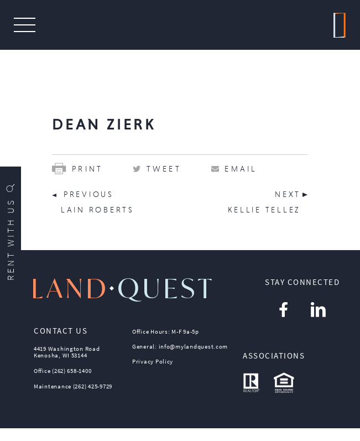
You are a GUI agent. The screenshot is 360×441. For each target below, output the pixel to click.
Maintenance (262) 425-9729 (73, 386)
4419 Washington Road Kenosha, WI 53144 (67, 352)
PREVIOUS (89, 194)
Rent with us (10, 231)
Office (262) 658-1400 (62, 371)
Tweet (164, 168)
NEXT (288, 194)
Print (77, 169)
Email (241, 168)
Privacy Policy (152, 361)
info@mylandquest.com (193, 346)
